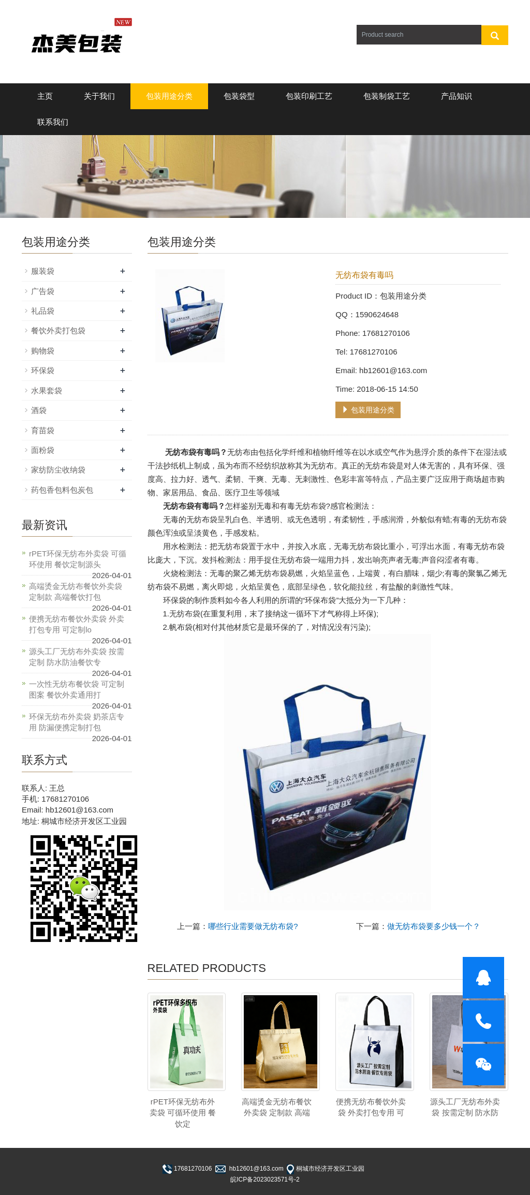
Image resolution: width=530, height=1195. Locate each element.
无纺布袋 (184, 613)
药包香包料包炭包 (62, 489)
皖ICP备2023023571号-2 (264, 1179)
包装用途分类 (169, 96)
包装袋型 (239, 96)
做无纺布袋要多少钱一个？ (433, 926)
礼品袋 (42, 310)
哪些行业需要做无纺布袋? (253, 926)
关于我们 (99, 96)
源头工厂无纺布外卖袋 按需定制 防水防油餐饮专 (76, 657)
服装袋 (42, 271)
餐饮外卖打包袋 (58, 330)
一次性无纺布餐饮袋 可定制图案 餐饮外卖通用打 (76, 689)
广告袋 (42, 291)
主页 (45, 96)
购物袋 (42, 350)
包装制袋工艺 (386, 96)
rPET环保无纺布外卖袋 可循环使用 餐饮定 (183, 1112)
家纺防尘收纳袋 (58, 469)
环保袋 (42, 370)
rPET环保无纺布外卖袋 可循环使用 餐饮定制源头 (77, 559)
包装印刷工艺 (309, 96)
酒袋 (39, 410)
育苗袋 (42, 430)
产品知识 (456, 96)
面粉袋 (42, 450)
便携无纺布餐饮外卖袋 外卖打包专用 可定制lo (76, 624)
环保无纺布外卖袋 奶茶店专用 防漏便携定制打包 (76, 722)
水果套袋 (46, 390)
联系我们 (52, 121)
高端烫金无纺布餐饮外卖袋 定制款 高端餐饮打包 (75, 591)
